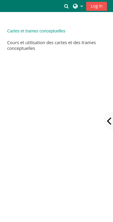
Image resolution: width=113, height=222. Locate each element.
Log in (96, 6)
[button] (66, 6)
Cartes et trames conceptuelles (36, 31)
